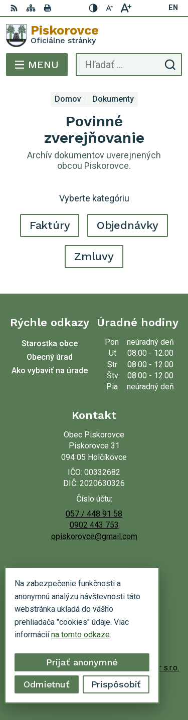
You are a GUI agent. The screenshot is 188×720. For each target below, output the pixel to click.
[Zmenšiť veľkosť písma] (110, 8)
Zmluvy (94, 256)
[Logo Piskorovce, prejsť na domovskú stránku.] (94, 35)
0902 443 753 (94, 525)
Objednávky (128, 225)
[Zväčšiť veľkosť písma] (126, 8)
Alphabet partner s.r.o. (141, 667)
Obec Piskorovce (123, 680)
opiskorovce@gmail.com (94, 536)
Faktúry (50, 225)
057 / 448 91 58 (94, 514)
